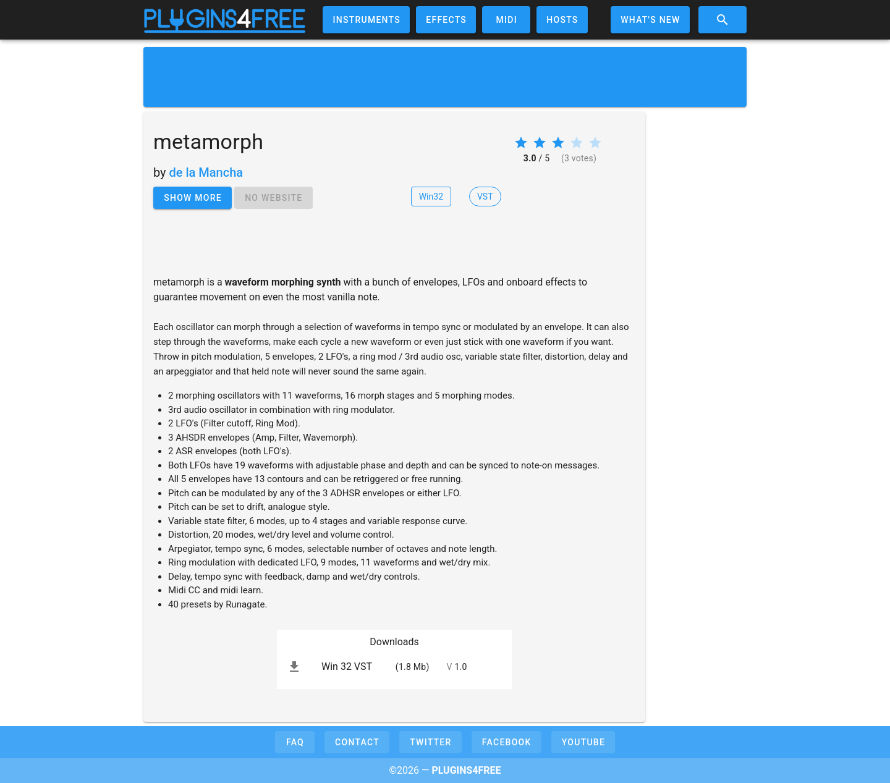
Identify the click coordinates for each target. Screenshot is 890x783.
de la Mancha (206, 172)
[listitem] (394, 667)
